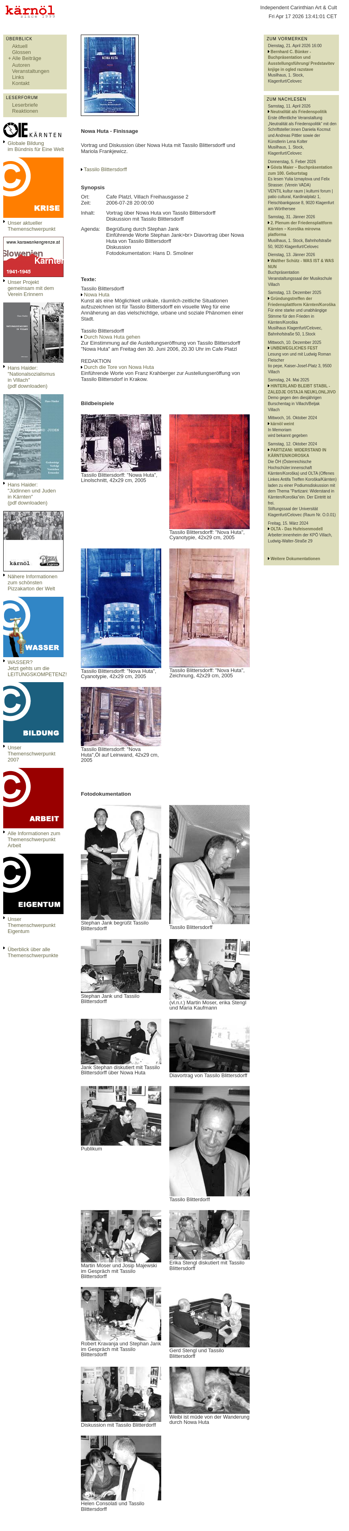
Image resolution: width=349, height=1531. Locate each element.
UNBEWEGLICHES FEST (294, 348)
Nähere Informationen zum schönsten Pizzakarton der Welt (32, 582)
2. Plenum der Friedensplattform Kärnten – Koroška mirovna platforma (300, 229)
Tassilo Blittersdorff (105, 169)
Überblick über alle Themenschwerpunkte (33, 952)
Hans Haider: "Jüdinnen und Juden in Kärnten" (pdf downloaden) (32, 494)
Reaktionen (25, 111)
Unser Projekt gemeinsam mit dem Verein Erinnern (31, 288)
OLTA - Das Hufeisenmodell (297, 529)
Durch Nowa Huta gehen (112, 337)
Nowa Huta (96, 295)
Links (18, 77)
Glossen (21, 52)
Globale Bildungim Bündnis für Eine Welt (36, 146)
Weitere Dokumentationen (295, 559)
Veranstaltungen (30, 71)
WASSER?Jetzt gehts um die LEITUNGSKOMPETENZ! (37, 668)
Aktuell (19, 46)
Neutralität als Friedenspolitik (299, 112)
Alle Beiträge (26, 58)
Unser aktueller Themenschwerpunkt (31, 226)
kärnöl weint (282, 424)
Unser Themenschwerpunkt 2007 (31, 754)
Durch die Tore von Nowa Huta (119, 367)
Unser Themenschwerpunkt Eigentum (31, 925)
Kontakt (20, 83)
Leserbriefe (25, 105)
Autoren (21, 65)
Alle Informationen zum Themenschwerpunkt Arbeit (34, 839)
